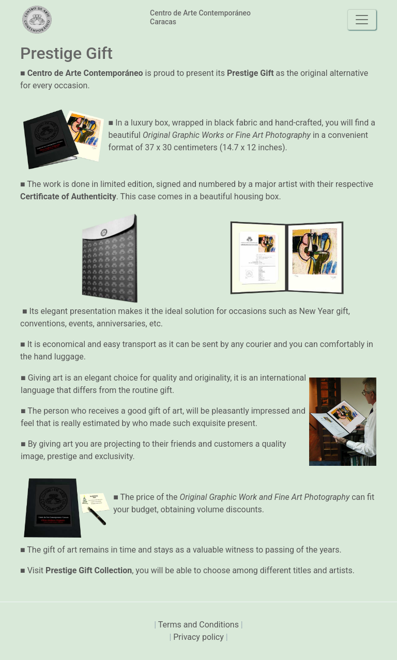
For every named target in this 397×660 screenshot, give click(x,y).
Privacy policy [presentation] (199, 637)
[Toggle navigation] (361, 19)
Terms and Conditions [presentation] (199, 625)
